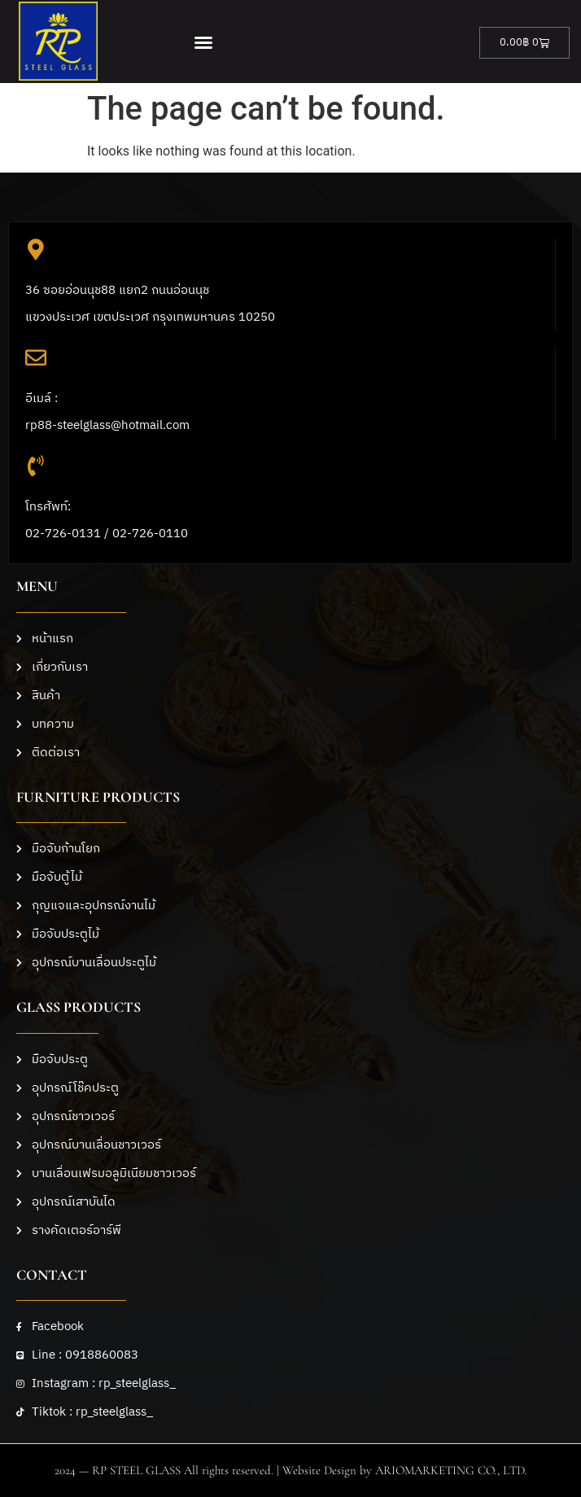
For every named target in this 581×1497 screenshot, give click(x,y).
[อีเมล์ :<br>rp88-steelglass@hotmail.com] (35, 357)
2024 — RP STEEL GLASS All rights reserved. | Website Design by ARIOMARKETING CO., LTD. (290, 1470)
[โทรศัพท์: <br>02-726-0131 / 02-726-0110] (35, 465)
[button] (203, 42)
